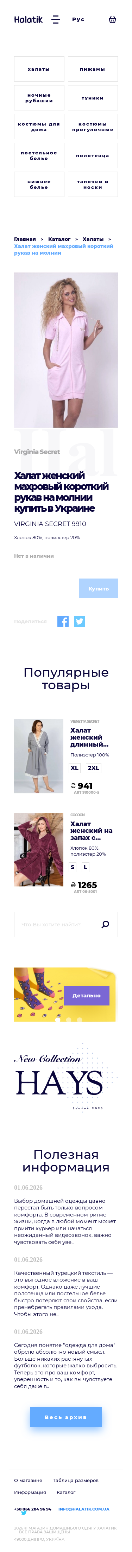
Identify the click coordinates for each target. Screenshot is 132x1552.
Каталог (66, 1492)
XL (74, 768)
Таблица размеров (76, 1480)
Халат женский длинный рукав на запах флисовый (88, 737)
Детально (87, 995)
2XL (93, 768)
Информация (30, 1492)
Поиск (105, 924)
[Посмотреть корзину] (112, 19)
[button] (55, 1020)
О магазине (28, 1480)
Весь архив (66, 1417)
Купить (98, 588)
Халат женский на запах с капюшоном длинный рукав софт (91, 831)
